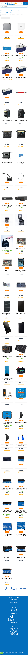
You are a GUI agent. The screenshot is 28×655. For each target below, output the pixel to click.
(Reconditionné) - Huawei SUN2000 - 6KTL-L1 (21, 34)
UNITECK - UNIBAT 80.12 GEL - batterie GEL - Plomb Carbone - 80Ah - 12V (21, 56)
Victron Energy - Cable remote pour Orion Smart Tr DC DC (21, 184)
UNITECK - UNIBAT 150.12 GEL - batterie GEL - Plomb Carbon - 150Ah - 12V (21, 77)
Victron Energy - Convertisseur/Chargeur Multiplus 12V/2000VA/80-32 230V (7, 378)
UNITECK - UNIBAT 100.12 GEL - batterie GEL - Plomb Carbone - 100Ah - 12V (7, 77)
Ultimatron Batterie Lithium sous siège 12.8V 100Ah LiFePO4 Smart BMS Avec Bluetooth (7, 556)
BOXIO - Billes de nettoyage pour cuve (7, 227)
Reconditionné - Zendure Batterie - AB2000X (7, 34)
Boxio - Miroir (21, 226)
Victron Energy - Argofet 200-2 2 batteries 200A (21, 163)
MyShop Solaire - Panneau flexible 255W (7, 445)
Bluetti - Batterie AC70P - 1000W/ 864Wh (7, 357)
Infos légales (14, 640)
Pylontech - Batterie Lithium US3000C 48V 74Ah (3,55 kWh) (7, 206)
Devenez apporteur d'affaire (14, 634)
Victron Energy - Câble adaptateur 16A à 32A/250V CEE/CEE (21, 445)
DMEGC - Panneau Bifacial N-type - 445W (7, 314)
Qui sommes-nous (14, 638)
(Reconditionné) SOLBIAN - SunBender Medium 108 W (7, 400)
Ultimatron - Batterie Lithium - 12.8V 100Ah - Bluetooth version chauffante (7, 579)
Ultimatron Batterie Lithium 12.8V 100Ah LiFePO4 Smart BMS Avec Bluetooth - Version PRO (21, 467)
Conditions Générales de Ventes (7, 652)
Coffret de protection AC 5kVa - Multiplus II (7, 270)
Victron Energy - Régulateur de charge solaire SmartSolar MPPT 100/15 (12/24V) (21, 401)
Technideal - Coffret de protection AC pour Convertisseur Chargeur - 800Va (21, 270)
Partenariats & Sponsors (14, 642)
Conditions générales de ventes (14, 644)
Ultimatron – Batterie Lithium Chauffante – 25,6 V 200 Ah (7, 511)
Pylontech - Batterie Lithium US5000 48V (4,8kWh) (21, 206)
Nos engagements (14, 630)
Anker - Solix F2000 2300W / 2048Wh (7, 162)
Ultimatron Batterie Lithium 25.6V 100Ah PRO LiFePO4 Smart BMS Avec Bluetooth (21, 489)
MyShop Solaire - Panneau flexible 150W (21, 423)
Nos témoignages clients (14, 641)
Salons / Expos (14, 643)
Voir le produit (7, 39)
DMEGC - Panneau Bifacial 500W (21, 313)
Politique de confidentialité (14, 652)
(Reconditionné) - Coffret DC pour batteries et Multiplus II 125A (21, 292)
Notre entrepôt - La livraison (14, 631)
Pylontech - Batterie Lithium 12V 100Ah (21, 378)
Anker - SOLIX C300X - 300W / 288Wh (7, 120)
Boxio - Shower (7, 248)
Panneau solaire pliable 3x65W (21, 356)
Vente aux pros (14, 632)
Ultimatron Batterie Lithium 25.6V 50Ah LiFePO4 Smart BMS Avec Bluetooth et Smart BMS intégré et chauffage (21, 511)
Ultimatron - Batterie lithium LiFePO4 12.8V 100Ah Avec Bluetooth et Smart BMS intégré (21, 556)
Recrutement (14, 639)
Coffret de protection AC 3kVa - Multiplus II (21, 249)
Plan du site (23, 652)
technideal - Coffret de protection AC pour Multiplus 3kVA (7, 292)
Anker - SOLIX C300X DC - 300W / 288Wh (21, 120)
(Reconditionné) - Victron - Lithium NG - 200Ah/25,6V (7, 56)
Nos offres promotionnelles (14, 633)
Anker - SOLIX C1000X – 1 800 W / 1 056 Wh (21, 141)
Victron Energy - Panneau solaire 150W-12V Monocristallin (7, 466)
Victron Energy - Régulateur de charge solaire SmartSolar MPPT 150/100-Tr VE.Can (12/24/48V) (7, 423)
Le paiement (14, 629)
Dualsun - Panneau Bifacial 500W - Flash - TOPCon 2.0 (7, 335)
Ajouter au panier (21, 60)
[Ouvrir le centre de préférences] (1, 653)
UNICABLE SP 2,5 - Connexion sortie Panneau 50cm (21, 99)
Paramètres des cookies (14, 628)
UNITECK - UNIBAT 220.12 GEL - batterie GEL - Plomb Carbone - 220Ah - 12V (7, 99)
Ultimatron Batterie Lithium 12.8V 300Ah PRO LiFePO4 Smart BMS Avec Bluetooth (7, 489)
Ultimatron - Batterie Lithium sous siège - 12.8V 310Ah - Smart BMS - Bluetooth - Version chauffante (21, 534)
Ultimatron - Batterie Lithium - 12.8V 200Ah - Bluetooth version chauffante (7, 534)
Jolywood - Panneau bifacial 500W (21, 334)
